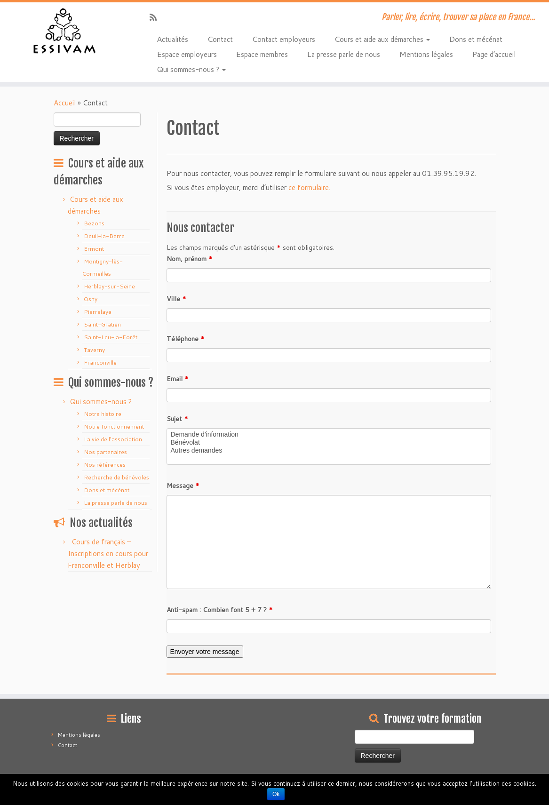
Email (178, 378)
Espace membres (262, 53)
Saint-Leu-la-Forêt (110, 337)
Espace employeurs (187, 53)
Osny (90, 299)
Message (183, 485)
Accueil (65, 103)
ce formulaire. (309, 187)
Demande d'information (329, 434)
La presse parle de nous (343, 53)
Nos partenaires (105, 452)
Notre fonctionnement (114, 426)
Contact (220, 38)
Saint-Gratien (102, 324)
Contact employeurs (283, 38)
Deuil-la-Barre (104, 236)
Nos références (105, 465)
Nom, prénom (190, 258)
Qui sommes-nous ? (191, 68)
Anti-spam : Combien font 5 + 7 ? (220, 609)
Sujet (177, 418)
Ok (275, 794)
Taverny (94, 350)
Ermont (94, 249)
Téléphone (186, 338)
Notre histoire (102, 414)
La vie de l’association (113, 439)
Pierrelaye (97, 312)
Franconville (100, 363)
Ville (176, 298)
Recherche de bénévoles (116, 477)
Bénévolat (329, 442)
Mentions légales (426, 53)
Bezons (94, 223)
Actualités (172, 38)
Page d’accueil (494, 53)
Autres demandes (329, 450)
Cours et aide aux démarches (382, 38)
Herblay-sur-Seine (109, 286)
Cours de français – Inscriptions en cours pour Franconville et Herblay (108, 553)
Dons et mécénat (475, 38)
